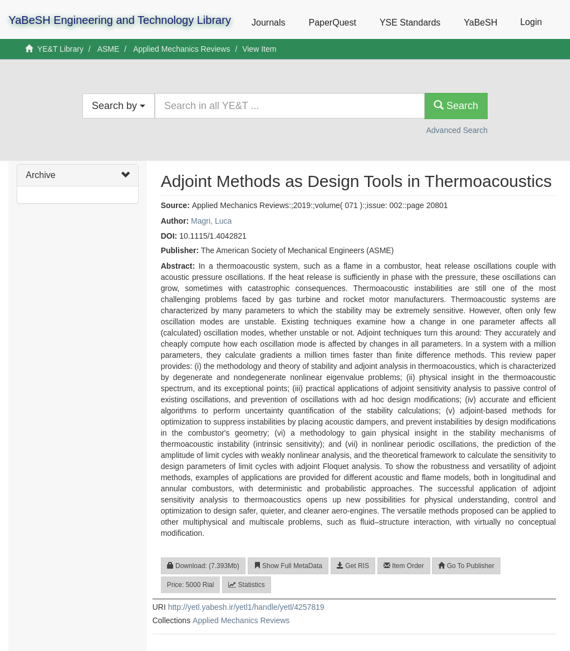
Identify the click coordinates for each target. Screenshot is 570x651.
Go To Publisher (466, 566)
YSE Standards (410, 22)
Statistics (246, 585)
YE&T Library (60, 49)
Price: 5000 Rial (190, 585)
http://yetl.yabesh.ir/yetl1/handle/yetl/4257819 (246, 607)
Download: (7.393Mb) (203, 566)
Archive (40, 175)
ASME (108, 49)
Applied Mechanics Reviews (181, 49)
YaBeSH (480, 22)
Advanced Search (457, 130)
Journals (268, 22)
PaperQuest (332, 22)
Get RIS (353, 566)
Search (456, 105)
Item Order (404, 566)
